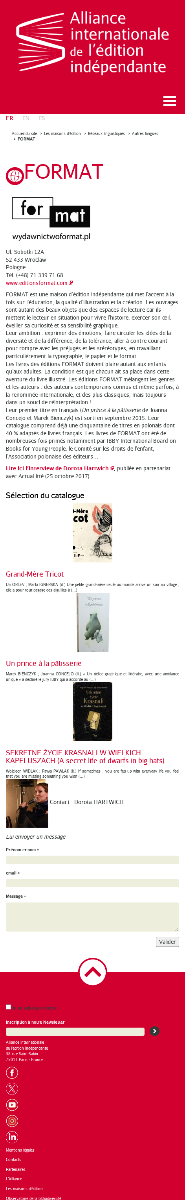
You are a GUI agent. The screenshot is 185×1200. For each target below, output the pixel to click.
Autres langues (145, 128)
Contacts (13, 1154)
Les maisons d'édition (24, 1183)
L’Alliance (14, 1173)
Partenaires (16, 1163)
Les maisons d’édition (62, 128)
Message (16, 890)
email (13, 867)
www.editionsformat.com (37, 277)
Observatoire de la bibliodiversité (33, 1193)
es (41, 112)
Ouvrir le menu (169, 95)
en (25, 112)
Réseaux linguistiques (106, 128)
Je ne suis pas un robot (31, 1002)
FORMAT (26, 133)
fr (9, 112)
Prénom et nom (22, 844)
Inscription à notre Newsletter (35, 1016)
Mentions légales (20, 1144)
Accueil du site (24, 128)
